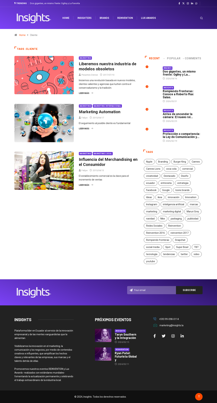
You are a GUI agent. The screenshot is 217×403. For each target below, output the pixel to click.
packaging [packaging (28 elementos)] (176, 218)
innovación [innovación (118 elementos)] (173, 197)
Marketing (85, 58)
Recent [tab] (152, 58)
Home (22, 35)
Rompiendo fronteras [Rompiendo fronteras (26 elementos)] (157, 240)
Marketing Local (103, 154)
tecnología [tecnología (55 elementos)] (151, 254)
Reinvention (125, 18)
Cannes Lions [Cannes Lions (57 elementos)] (153, 168)
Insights (168, 88)
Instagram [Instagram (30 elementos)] (151, 204)
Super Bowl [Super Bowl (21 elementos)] (182, 247)
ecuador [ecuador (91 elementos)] (150, 183)
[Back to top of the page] (199, 396)
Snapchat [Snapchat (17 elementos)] (180, 240)
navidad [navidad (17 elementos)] (150, 218)
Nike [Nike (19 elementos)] (162, 218)
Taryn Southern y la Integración (125, 336)
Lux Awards (148, 18)
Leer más (86, 93)
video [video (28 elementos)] (196, 254)
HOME (66, 18)
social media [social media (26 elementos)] (153, 247)
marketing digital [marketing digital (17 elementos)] (172, 211)
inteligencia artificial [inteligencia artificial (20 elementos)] (173, 204)
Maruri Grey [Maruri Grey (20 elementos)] (193, 211)
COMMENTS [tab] (192, 58)
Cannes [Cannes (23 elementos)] (196, 161)
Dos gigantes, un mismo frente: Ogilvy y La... (179, 72)
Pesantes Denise (90, 75)
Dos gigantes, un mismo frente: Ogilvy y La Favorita (55, 3)
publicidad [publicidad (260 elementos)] (193, 218)
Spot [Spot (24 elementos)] (167, 247)
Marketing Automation (99, 111)
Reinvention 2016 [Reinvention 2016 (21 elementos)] (155, 232)
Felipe (84, 117)
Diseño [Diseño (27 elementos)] (184, 176)
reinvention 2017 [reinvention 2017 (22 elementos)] (180, 232)
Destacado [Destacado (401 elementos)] (169, 176)
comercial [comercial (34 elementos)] (187, 168)
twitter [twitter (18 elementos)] (184, 254)
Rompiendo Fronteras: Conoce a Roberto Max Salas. (178, 94)
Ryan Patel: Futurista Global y (126, 356)
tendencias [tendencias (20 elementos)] (169, 254)
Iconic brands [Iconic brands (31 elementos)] (182, 190)
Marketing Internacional (107, 106)
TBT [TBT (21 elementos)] (196, 247)
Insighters (85, 18)
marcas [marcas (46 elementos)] (194, 204)
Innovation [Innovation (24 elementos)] (190, 197)
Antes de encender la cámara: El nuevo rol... (178, 115)
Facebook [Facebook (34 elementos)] (151, 190)
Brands (104, 18)
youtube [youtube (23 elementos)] (150, 261)
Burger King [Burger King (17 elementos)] (180, 161)
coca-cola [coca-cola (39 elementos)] (171, 168)
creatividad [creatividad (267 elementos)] (152, 176)
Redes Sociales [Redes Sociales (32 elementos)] (154, 225)
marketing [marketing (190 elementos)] (151, 211)
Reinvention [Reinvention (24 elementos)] (174, 225)
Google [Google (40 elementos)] (166, 190)
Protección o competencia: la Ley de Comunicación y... (181, 135)
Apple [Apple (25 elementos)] (149, 161)
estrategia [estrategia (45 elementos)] (182, 183)
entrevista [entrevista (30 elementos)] (166, 183)
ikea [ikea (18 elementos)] (160, 197)
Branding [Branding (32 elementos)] (163, 161)
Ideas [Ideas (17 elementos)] (149, 197)
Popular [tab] (172, 58)
